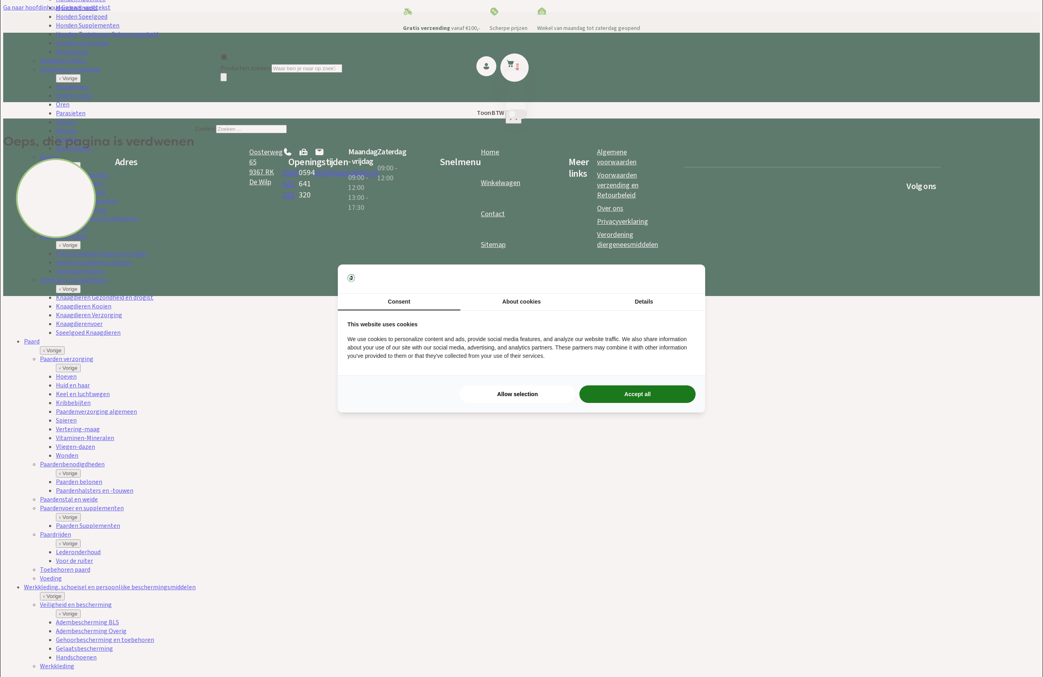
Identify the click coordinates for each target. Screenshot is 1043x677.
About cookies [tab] (521, 301)
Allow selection (517, 394)
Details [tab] (644, 301)
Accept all (638, 394)
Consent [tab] (399, 301)
